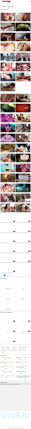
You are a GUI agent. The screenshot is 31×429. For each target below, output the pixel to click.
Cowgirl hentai (8, 348)
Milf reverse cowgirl (3, 350)
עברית (28, 415)
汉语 (3, 415)
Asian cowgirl (19, 346)
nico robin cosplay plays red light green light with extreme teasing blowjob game (22, 367)
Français (27, 412)
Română (12, 416)
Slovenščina (3, 416)
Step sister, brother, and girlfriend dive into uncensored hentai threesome (21, 371)
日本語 (23, 412)
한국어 (11, 412)
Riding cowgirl (3, 346)
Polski (8, 416)
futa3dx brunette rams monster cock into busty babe (7, 375)
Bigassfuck (19, 350)
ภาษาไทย (2, 412)
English (12, 415)
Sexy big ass (3, 348)
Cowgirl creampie (25, 346)
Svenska (17, 416)
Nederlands (26, 416)
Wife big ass (8, 346)
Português (23, 415)
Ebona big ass (14, 350)
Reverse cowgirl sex (14, 348)
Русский (21, 416)
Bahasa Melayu (17, 415)
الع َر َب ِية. (7, 415)
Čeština (7, 412)
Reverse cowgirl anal (21, 348)
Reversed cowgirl (14, 346)
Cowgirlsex (9, 350)
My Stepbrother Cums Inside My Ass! (5, 357)
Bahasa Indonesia (17, 412)
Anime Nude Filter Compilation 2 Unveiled (6, 371)
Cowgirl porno (25, 350)
